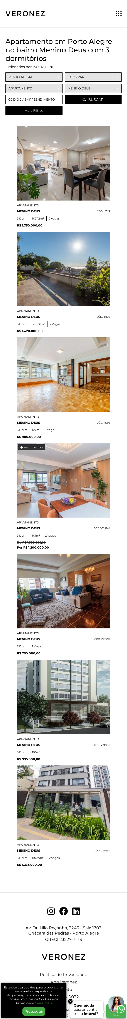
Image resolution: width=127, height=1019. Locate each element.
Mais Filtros (34, 110)
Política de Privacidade (63, 974)
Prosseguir (34, 1011)
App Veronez (63, 982)
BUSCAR (93, 100)
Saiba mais (43, 1003)
